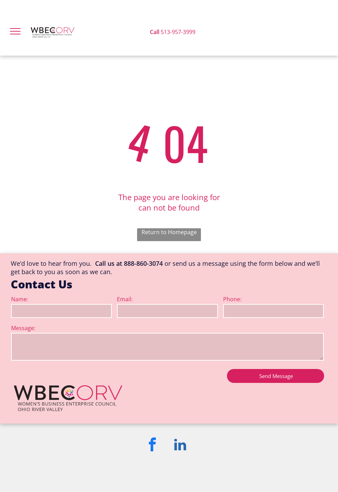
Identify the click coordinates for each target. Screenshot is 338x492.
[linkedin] (180, 445)
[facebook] (152, 445)
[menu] (15, 31)
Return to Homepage (169, 232)
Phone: (232, 299)
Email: (125, 299)
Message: (23, 328)
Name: (19, 299)
